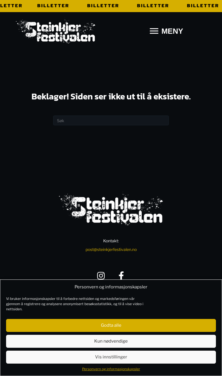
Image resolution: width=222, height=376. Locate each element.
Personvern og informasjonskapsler (111, 369)
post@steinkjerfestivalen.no (111, 249)
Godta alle (111, 325)
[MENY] (166, 31)
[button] (101, 275)
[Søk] (111, 120)
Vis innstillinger (111, 357)
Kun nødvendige (111, 341)
